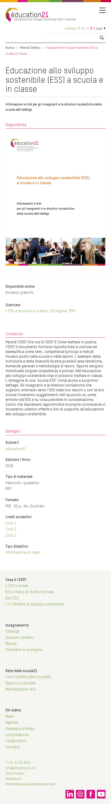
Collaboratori (15, 741)
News (9, 717)
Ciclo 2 (10, 529)
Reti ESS (12, 598)
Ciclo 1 (10, 523)
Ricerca (9, 48)
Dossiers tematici (19, 638)
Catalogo (12, 632)
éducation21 (15, 449)
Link (99, 28)
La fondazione (17, 735)
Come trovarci (14, 773)
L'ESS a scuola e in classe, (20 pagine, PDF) (40, 311)
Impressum (13, 779)
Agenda (11, 723)
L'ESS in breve (16, 586)
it (91, 28)
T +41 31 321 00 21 (18, 762)
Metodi (11, 644)
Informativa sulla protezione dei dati (30, 784)
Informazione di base (22, 553)
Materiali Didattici (30, 48)
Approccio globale (20, 683)
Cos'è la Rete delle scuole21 (28, 677)
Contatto (71, 28)
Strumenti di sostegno (23, 650)
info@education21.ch (20, 768)
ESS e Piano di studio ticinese (29, 592)
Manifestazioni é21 (20, 690)
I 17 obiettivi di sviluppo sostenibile (34, 604)
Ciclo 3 (10, 536)
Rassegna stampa (20, 729)
